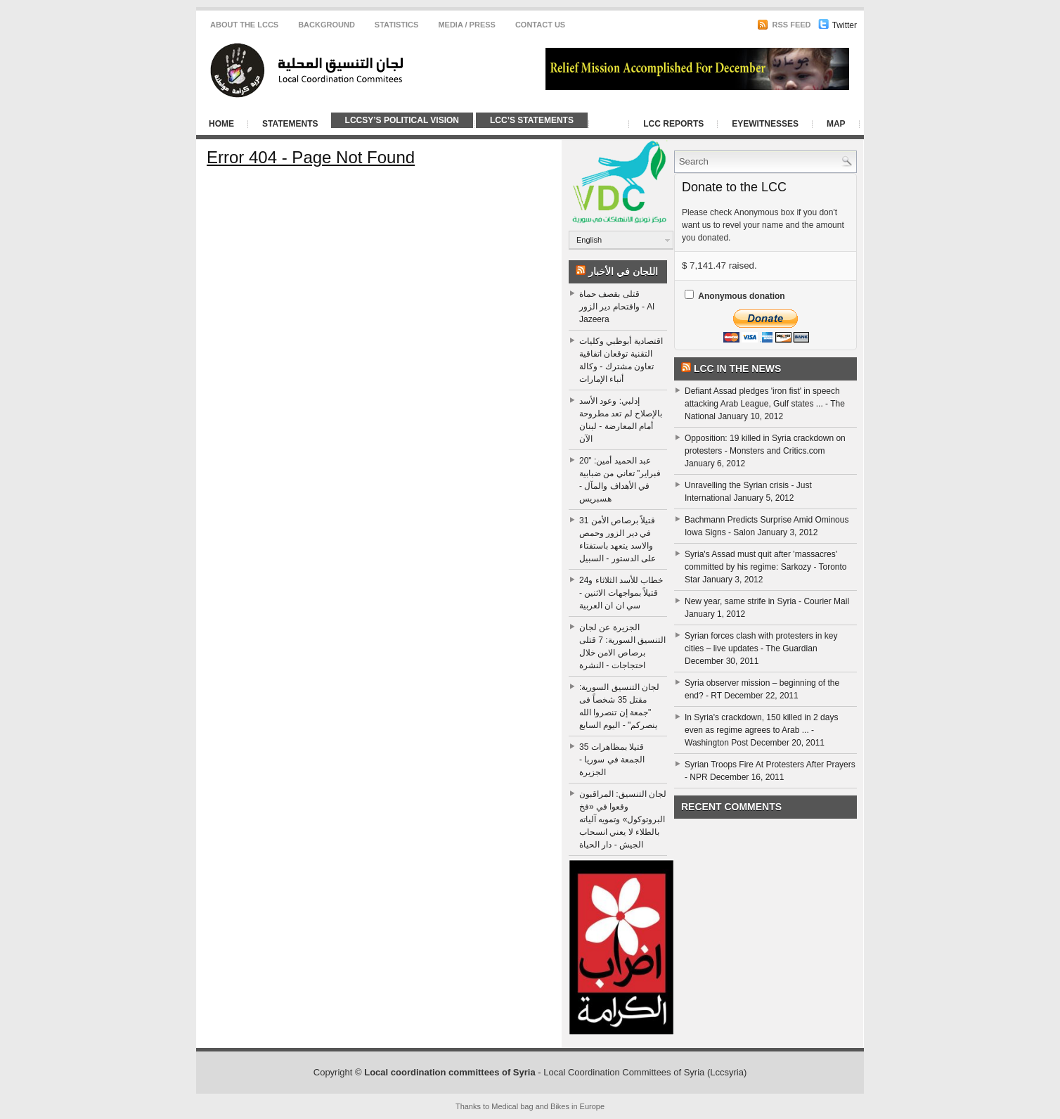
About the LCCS (244, 24)
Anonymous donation (741, 296)
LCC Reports (673, 124)
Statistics (397, 24)
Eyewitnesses (765, 124)
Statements (290, 124)
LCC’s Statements (532, 120)
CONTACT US (540, 24)
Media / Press (467, 24)
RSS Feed (783, 24)
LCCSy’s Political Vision (402, 120)
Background (326, 24)
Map (836, 124)
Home (221, 124)
